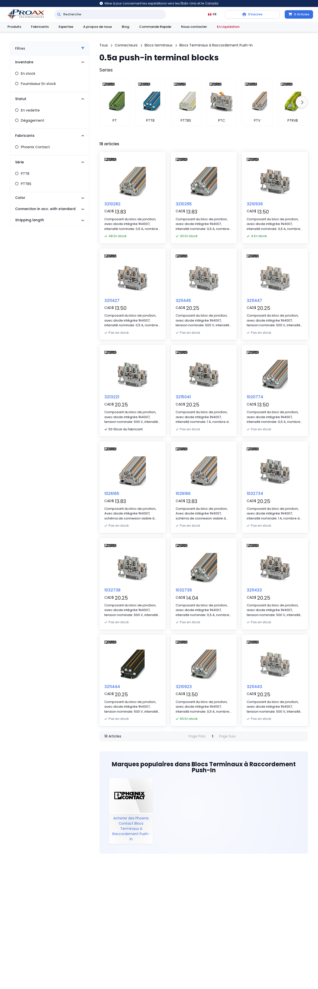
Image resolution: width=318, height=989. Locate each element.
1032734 (255, 493)
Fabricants (40, 26)
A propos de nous (97, 26)
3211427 (111, 300)
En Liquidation (228, 26)
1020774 (255, 397)
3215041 (183, 397)
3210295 (184, 204)
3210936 (255, 204)
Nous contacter (194, 26)
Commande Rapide (155, 26)
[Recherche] (59, 14)
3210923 (184, 687)
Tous (103, 45)
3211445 (183, 300)
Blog (125, 26)
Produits (14, 26)
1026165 (111, 493)
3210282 (112, 204)
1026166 (183, 493)
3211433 (254, 590)
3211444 (112, 687)
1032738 (112, 590)
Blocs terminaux (158, 45)
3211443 (254, 687)
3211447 (254, 300)
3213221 (111, 397)
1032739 (184, 590)
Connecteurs (126, 45)
